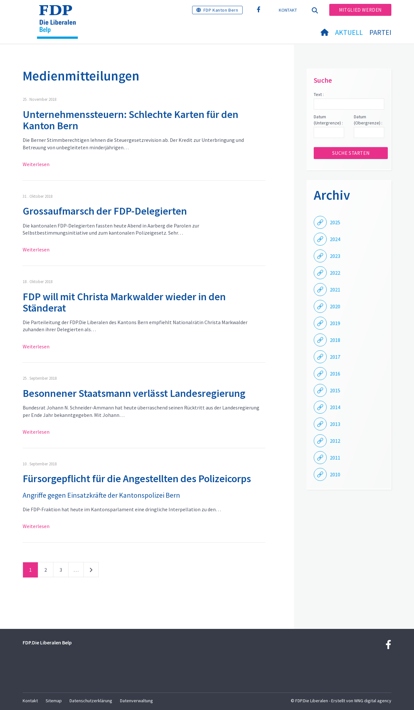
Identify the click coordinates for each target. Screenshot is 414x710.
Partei (380, 32)
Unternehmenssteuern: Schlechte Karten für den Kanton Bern (130, 120)
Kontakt (288, 10)
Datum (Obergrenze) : (368, 120)
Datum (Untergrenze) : (328, 120)
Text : (319, 94)
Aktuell (349, 32)
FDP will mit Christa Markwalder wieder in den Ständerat (124, 302)
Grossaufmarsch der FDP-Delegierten (105, 211)
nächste (91, 571)
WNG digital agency (372, 701)
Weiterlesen (36, 164)
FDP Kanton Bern (220, 10)
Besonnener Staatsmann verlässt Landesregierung (134, 393)
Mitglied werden (360, 10)
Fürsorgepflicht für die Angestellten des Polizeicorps (137, 478)
